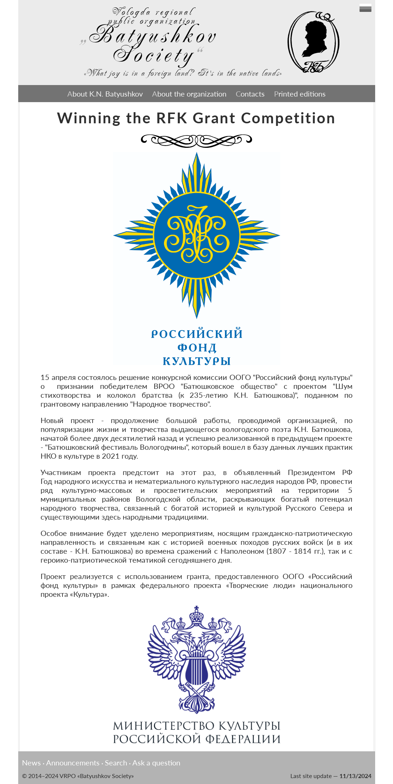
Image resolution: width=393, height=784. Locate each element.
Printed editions (300, 93)
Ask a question (156, 762)
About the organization (189, 93)
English (365, 8)
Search (116, 762)
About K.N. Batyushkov (105, 93)
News (31, 762)
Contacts (250, 93)
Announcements (73, 762)
